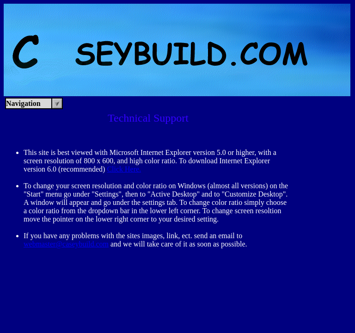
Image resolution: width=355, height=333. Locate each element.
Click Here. (124, 169)
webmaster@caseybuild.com (66, 244)
